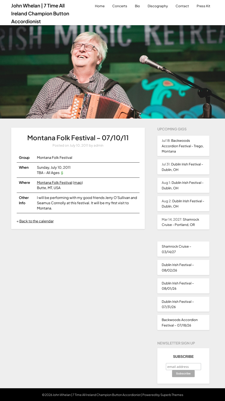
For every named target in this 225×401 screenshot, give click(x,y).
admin (98, 145)
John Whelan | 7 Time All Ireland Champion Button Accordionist (40, 13)
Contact (182, 6)
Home (100, 6)
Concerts (119, 6)
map (78, 182)
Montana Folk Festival (54, 182)
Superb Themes (171, 395)
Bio (137, 6)
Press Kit (203, 6)
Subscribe (183, 356)
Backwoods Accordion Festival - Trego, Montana (183, 145)
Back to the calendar (36, 221)
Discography (158, 6)
